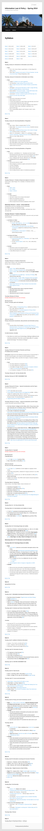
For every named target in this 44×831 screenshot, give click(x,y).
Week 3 (29, 46)
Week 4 (6, 48)
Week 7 (6, 51)
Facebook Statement (14, 280)
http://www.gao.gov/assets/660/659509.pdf (27, 429)
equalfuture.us (14, 598)
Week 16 (7, 58)
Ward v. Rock (12, 187)
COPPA (8, 390)
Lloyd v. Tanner (13, 268)
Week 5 (18, 48)
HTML (28, 125)
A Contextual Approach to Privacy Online (26, 310)
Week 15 (30, 56)
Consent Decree (32, 771)
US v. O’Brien (12, 189)
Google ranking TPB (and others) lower (24, 83)
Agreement (26, 366)
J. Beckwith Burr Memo (14, 735)
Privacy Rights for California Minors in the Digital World (18, 392)
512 (21, 515)
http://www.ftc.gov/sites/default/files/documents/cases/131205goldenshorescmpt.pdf (24, 412)
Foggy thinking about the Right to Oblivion (16, 398)
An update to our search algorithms (20, 81)
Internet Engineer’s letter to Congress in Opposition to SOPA (22, 562)
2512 (15, 547)
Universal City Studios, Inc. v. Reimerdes (20, 238)
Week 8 (18, 51)
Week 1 (6, 46)
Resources (30, 27)
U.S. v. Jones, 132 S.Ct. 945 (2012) (17, 702)
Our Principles (29, 733)
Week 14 (18, 56)
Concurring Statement (17, 368)
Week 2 (18, 46)
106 (17, 459)
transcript (35, 707)
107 (13, 468)
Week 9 (29, 51)
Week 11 (18, 53)
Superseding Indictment (21, 687)
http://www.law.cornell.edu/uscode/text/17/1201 (28, 550)
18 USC (11, 547)
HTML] (30, 765)
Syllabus (14, 30)
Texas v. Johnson (13, 190)
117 (15, 468)
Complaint (31, 366)
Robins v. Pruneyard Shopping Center (17, 270)
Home (6, 27)
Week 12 (30, 53)
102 (13, 459)
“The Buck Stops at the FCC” (16, 793)
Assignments (7, 30)
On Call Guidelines (22, 27)
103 (15, 459)
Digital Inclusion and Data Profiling (28, 597)
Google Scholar (28, 673)
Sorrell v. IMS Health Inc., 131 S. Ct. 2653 (20, 223)
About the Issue (21, 733)
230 (12, 511)
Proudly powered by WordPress (22, 826)
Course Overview (13, 27)
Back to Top (7, 113)
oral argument (16, 707)
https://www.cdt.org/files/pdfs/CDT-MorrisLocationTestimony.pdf (23, 440)
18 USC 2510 (31, 727)
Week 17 (18, 58)
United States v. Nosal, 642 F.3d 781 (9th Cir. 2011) (18, 681)
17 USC (9, 459)
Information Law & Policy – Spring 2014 (21, 8)
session (12, 601)
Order (13, 561)
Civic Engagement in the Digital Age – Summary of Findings (22, 274)
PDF (14, 70)
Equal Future (10, 775)
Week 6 (29, 48)
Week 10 (7, 53)
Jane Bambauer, (19, 230)
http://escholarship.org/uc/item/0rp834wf (17, 409)
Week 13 (7, 56)
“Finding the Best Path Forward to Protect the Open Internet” (22, 790)
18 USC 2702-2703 (14, 727)
